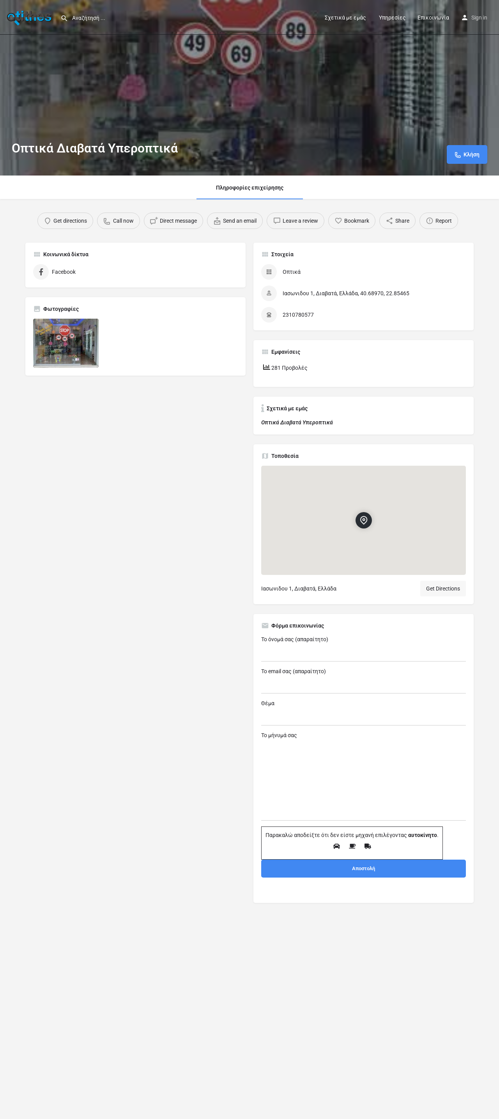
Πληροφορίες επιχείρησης (249, 187)
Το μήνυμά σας (363, 776)
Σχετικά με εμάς (345, 17)
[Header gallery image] (249, 88)
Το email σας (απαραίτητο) (363, 680)
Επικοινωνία (433, 17)
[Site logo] (30, 17)
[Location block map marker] (364, 520)
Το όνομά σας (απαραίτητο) (363, 648)
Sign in (479, 17)
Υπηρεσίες (392, 17)
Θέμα (363, 712)
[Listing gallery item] (66, 343)
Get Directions (443, 588)
